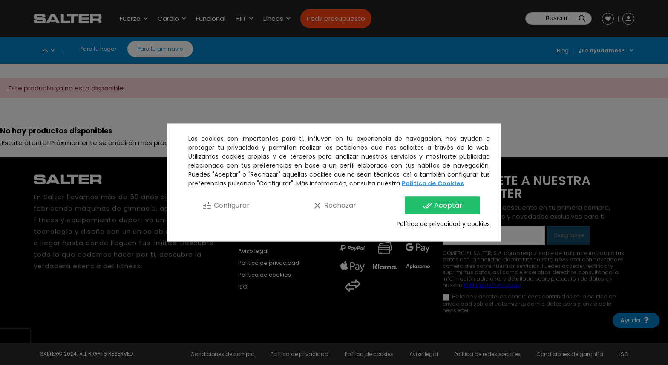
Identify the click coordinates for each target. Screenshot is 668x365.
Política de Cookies (433, 183)
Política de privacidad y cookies (443, 224)
